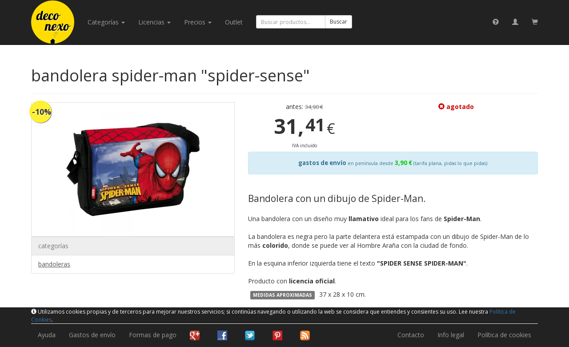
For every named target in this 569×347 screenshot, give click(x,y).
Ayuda (47, 335)
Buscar (338, 21)
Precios (198, 22)
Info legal (450, 335)
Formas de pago (152, 335)
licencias (154, 22)
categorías (106, 22)
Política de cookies (504, 335)
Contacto (410, 335)
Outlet (234, 22)
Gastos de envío (92, 335)
